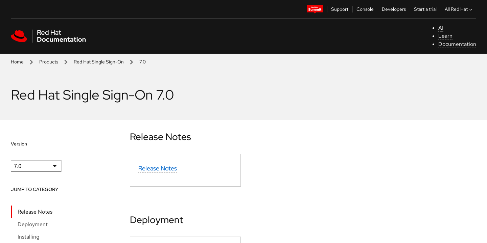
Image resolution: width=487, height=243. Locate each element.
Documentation (457, 44)
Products (48, 62)
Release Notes (35, 211)
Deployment (33, 224)
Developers (394, 9)
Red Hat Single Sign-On (99, 62)
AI (440, 27)
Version (19, 144)
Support (339, 9)
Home (17, 62)
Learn (445, 35)
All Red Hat (459, 9)
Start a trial (425, 9)
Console (365, 9)
